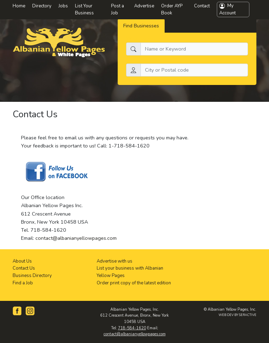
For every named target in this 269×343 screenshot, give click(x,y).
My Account (227, 9)
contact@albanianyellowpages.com (76, 238)
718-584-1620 (132, 328)
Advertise (144, 6)
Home (19, 6)
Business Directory (32, 275)
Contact (202, 6)
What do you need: (148, 38)
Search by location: (148, 59)
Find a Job (23, 283)
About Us (22, 261)
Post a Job (117, 10)
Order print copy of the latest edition (134, 283)
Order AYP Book (171, 10)
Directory (41, 6)
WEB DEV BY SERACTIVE (237, 315)
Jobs (63, 6)
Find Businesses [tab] (141, 25)
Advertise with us (114, 261)
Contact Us (24, 268)
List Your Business (84, 10)
